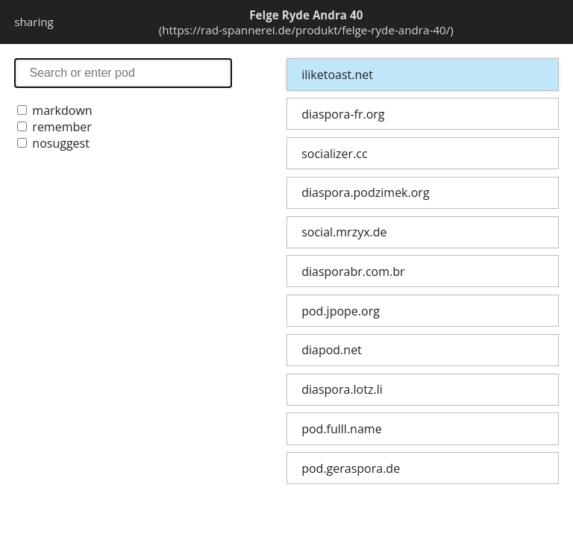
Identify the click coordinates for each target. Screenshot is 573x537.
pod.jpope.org (340, 311)
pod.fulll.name (341, 429)
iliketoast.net (337, 74)
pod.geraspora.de (350, 468)
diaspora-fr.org (342, 114)
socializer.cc (334, 153)
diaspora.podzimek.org (365, 192)
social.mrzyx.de (343, 232)
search (123, 72)
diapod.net (331, 350)
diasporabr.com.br (352, 271)
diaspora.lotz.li (342, 389)
